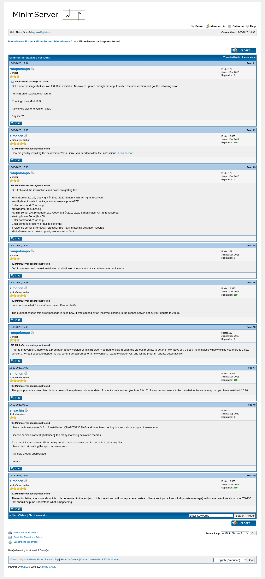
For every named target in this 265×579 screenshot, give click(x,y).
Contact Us (16, 559)
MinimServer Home (33, 559)
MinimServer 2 (63, 41)
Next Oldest (19, 515)
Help (251, 26)
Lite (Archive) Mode (90, 559)
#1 (254, 63)
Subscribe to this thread (26, 542)
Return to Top (52, 559)
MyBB (24, 567)
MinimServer (44, 41)
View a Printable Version (26, 532)
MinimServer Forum (21, 41)
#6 (254, 327)
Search (197, 26)
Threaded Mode (231, 57)
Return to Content (69, 559)
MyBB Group (48, 567)
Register (44, 32)
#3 (254, 167)
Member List (216, 26)
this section (126, 153)
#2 (254, 130)
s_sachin (17, 410)
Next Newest (37, 515)
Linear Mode (249, 57)
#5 (254, 282)
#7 (254, 368)
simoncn (16, 136)
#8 (254, 405)
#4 (254, 245)
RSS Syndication (110, 559)
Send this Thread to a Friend (28, 537)
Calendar (236, 26)
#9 (254, 475)
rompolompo (20, 69)
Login (34, 32)
